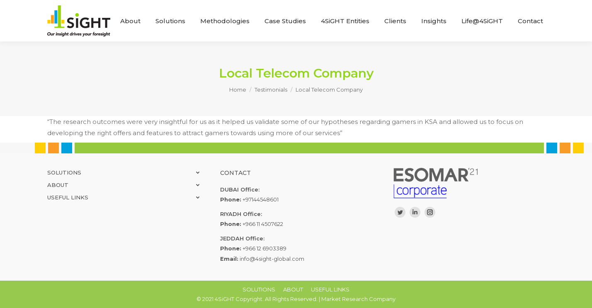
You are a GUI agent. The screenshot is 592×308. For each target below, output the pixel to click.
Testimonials (271, 89)
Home (237, 89)
